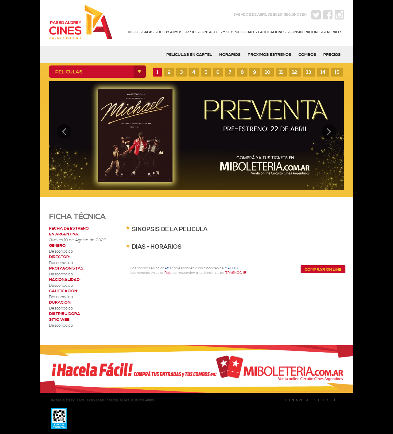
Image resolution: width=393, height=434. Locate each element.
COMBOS (307, 54)
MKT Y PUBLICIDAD (238, 32)
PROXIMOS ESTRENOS (269, 54)
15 (337, 72)
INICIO (133, 32)
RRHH (191, 32)
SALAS (148, 32)
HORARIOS (230, 54)
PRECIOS (332, 54)
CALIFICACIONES (272, 32)
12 (294, 72)
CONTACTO (209, 32)
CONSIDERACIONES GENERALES (316, 32)
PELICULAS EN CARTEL (189, 54)
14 (323, 72)
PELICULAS (69, 72)
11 (281, 72)
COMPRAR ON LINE (323, 269)
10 (267, 72)
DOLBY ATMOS (170, 32)
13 (308, 72)
